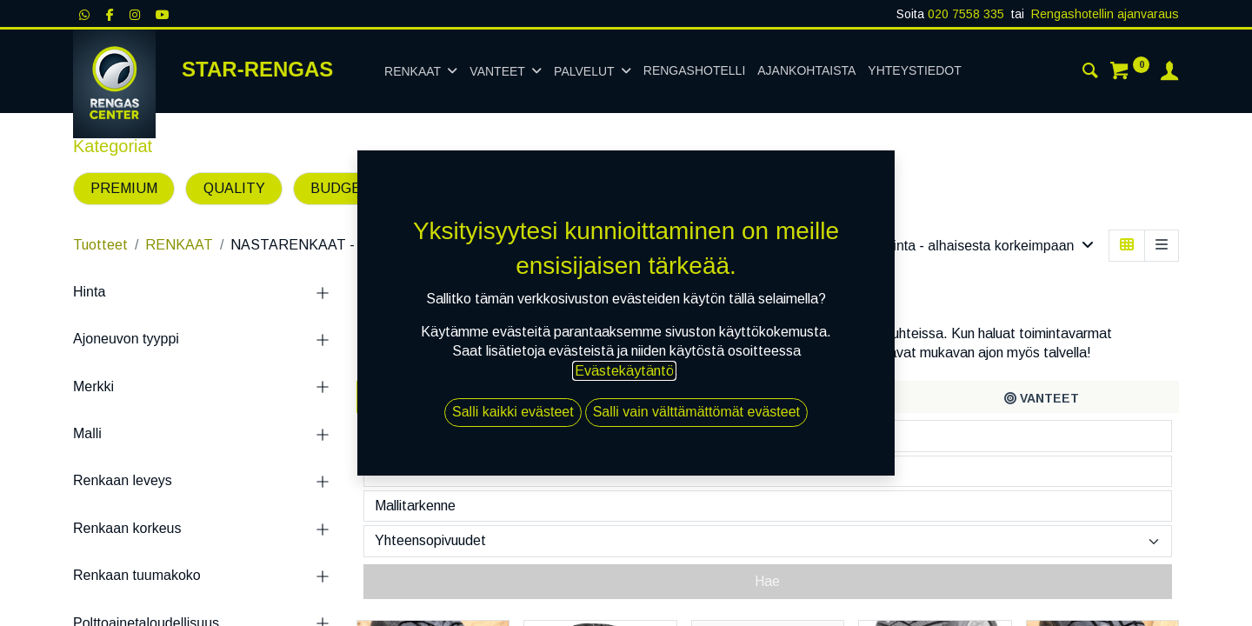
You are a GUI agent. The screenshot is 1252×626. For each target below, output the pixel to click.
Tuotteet (100, 244)
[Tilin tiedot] (1169, 73)
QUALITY (234, 188)
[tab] (493, 397)
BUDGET (340, 188)
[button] (988, 246)
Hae (767, 581)
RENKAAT (179, 244)
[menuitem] (694, 71)
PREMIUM (123, 188)
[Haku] (1090, 73)
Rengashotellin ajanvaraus (1105, 14)
